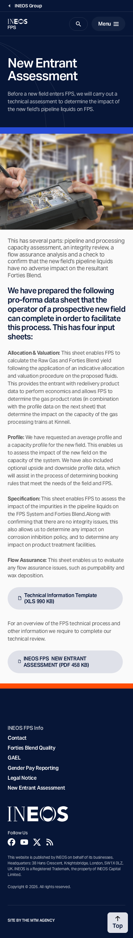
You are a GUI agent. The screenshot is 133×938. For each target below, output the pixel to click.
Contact (17, 738)
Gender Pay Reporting (33, 768)
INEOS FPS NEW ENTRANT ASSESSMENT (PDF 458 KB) (56, 661)
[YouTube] (24, 842)
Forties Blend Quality (31, 748)
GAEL (14, 758)
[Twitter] (37, 842)
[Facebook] (11, 842)
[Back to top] (117, 922)
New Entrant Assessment (36, 788)
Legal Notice (22, 778)
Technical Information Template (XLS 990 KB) (60, 598)
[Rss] (50, 842)
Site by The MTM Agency (31, 920)
